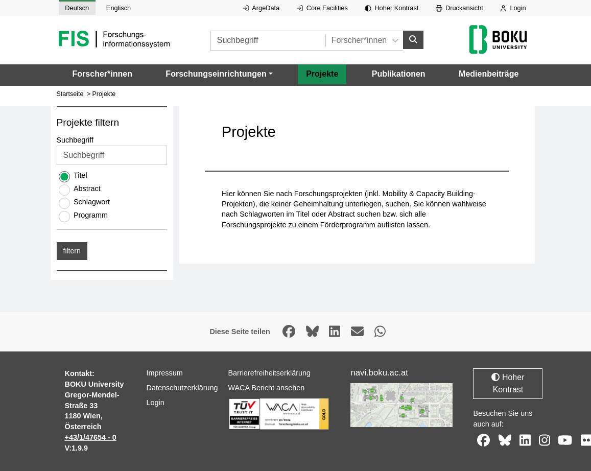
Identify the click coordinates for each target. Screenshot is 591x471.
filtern (72, 250)
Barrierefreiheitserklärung (269, 373)
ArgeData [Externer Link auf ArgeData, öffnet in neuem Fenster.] (261, 8)
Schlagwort (92, 201)
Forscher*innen (102, 73)
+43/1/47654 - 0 (90, 437)
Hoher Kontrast (391, 8)
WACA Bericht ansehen (266, 388)
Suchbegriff (75, 139)
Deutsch (77, 8)
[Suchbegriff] (267, 40)
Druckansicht (459, 8)
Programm (91, 214)
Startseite (70, 94)
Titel (80, 175)
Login (513, 8)
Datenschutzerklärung (182, 388)
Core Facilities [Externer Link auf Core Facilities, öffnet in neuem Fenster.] (322, 8)
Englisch (118, 8)
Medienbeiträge (488, 73)
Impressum (164, 373)
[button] (218, 74)
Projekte (322, 73)
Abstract (87, 188)
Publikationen (398, 73)
